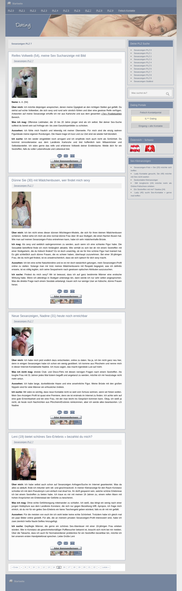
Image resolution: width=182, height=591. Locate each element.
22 (94, 567)
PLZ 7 (88, 10)
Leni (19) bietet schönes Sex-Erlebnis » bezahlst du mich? (52, 436)
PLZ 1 (22, 10)
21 (89, 567)
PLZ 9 (110, 10)
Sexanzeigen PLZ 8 (142, 75)
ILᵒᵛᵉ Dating (150, 118)
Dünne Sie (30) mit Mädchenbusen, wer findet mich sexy (51, 180)
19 (79, 567)
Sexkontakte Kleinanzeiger (146, 180)
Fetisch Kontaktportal (150, 112)
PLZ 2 (33, 10)
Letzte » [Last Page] (105, 567)
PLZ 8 (99, 10)
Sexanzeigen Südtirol (143, 81)
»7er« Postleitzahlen (111, 113)
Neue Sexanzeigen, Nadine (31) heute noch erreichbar (49, 316)
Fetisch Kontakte (126, 10)
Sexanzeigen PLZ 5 (142, 65)
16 (64, 567)
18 (74, 567)
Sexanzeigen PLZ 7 (24, 61)
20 (84, 567)
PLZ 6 (77, 10)
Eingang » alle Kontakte (151, 126)
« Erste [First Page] (15, 567)
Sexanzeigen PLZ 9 (142, 78)
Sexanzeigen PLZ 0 (142, 50)
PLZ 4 (55, 10)
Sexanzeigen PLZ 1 (142, 53)
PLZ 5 (66, 10)
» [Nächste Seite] (98, 567)
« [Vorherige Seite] (21, 567)
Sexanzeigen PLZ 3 (142, 59)
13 (49, 567)
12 (44, 567)
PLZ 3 (44, 10)
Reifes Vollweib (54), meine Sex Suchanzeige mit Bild (49, 55)
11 (39, 567)
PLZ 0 (11, 10)
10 (34, 567)
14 (54, 567)
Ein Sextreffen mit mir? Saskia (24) (149, 189)
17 (69, 567)
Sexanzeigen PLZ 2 (142, 56)
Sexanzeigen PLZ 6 (142, 69)
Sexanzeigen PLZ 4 (142, 62)
